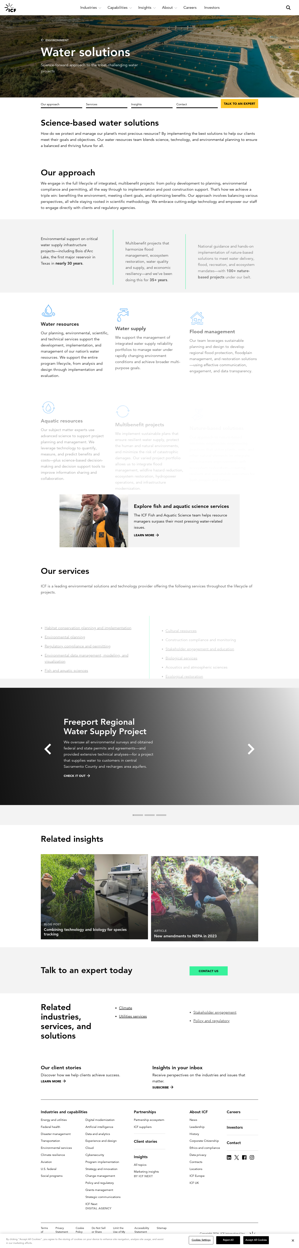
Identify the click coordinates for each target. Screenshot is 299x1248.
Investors (237, 1127)
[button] (48, 761)
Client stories (148, 1141)
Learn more (53, 1081)
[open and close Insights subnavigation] (147, 8)
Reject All (228, 1240)
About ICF (201, 1112)
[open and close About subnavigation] (169, 8)
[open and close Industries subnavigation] (90, 8)
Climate (125, 1035)
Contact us (208, 986)
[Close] (293, 1240)
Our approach (50, 104)
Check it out (77, 787)
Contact (181, 104)
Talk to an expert (239, 103)
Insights (136, 104)
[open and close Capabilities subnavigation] (119, 8)
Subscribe (162, 1087)
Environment (55, 40)
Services (91, 104)
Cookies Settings (201, 1240)
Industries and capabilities (66, 1112)
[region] (149, 1241)
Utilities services (133, 1043)
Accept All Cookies (256, 1240)
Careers (236, 1112)
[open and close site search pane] (288, 8)
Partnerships (147, 1112)
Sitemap (162, 1228)
